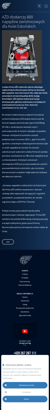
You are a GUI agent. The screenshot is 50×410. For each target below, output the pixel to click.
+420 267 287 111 (24, 353)
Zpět (8, 242)
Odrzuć (17, 399)
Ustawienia (18, 392)
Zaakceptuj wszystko (19, 385)
